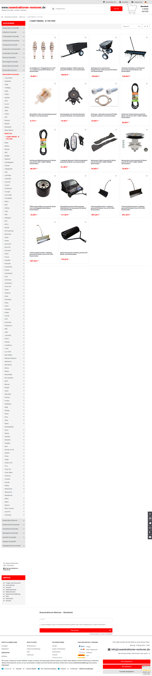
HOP (6, 319)
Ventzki (7, 482)
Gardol (7, 270)
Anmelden (5, 646)
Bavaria (7, 120)
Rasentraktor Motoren (10, 520)
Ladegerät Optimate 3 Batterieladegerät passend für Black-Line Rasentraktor (73, 161)
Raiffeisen (8, 404)
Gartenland (8, 273)
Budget (7, 156)
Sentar (7, 433)
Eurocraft (8, 244)
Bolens (7, 146)
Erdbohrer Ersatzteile (9, 32)
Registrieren (5, 649)
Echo (6, 211)
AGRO (7, 94)
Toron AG (8, 469)
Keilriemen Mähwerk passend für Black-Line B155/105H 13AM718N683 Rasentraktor (43, 162)
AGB (7, 596)
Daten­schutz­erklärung (33, 649)
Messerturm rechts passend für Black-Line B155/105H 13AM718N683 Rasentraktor (134, 162)
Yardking (8, 88)
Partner (7, 397)
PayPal (63, 669)
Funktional (74, 669)
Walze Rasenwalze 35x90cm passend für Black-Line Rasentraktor (74, 253)
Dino (6, 205)
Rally (6, 407)
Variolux (7, 479)
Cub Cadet (8, 195)
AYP (6, 117)
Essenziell (8, 669)
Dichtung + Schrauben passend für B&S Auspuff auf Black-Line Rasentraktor (104, 115)
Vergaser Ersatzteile (9, 541)
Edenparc (8, 218)
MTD (6, 381)
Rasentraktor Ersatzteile (11, 17)
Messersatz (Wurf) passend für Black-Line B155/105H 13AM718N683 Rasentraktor (103, 162)
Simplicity (8, 81)
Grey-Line (8, 286)
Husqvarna (8, 325)
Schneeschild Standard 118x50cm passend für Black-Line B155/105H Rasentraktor (133, 208)
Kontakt (8, 601)
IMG (6, 329)
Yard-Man (8, 515)
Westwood (8, 492)
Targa (7, 459)
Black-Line (22, 17)
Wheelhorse (8, 495)
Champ (7, 165)
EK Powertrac (9, 231)
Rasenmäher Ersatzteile (10, 66)
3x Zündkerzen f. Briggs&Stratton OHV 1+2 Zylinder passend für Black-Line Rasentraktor (42, 69)
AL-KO (7, 104)
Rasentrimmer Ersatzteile (11, 524)
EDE (6, 214)
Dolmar (7, 208)
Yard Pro (7, 512)
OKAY (6, 391)
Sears (6, 430)
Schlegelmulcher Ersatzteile (11, 546)
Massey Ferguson (10, 358)
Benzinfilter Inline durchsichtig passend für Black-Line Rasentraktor (43, 115)
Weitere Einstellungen (86, 669)
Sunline (7, 453)
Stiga (6, 84)
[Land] (145, 2)
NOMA (7, 387)
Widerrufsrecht (10, 592)
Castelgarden (9, 162)
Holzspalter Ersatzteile (10, 45)
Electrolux (8, 234)
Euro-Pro (8, 247)
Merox (7, 368)
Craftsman (8, 188)
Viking (7, 485)
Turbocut (8, 476)
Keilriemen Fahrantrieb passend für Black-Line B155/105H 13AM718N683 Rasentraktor (134, 115)
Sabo (6, 420)
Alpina (7, 107)
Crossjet (7, 192)
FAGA (6, 254)
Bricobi (7, 149)
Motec (7, 371)
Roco (6, 417)
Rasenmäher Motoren (10, 70)
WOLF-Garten (9, 508)
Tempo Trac (8, 463)
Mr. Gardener (9, 378)
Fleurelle (7, 260)
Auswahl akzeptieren (126, 672)
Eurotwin (8, 250)
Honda (7, 316)
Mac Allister (8, 355)
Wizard (7, 505)
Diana (7, 201)
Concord (7, 182)
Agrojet (7, 97)
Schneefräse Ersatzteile (10, 529)
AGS (6, 101)
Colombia (8, 175)
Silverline (7, 440)
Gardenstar (8, 267)
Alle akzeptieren (126, 662)
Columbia (8, 178)
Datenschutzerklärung (13, 594)
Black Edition (9, 130)
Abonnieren (91, 630)
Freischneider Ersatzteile (11, 36)
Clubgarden (8, 169)
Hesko (7, 312)
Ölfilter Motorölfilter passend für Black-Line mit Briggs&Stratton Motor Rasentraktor (43, 208)
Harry (6, 303)
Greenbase (8, 283)
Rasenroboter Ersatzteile (11, 28)
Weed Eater (8, 489)
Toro (6, 466)
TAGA (6, 456)
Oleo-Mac (8, 394)
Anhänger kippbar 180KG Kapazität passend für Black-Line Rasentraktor (72, 68)
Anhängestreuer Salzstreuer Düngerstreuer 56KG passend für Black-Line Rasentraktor (104, 69)
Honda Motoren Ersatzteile (11, 49)
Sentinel (7, 436)
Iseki (6, 332)
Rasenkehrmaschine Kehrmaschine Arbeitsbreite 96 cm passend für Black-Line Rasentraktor (73, 208)
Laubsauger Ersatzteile (10, 53)
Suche (116, 8)
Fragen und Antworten (13, 583)
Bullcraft (7, 159)
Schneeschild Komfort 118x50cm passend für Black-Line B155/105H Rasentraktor (102, 208)
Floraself (7, 263)
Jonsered (8, 335)
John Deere (8, 78)
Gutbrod (7, 293)
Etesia (7, 241)
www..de (23, 8)
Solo (6, 446)
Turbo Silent (8, 472)
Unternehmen (10, 585)
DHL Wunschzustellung (48, 669)
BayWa (7, 123)
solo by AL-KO (9, 449)
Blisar (6, 143)
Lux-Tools (8, 352)
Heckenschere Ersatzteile (11, 40)
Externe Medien (31, 669)
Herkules (7, 309)
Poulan (7, 401)
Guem (7, 289)
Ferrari (7, 257)
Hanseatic (8, 299)
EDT (6, 221)
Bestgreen (8, 127)
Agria (6, 91)
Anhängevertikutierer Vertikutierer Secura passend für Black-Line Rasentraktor (133, 69)
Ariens (7, 114)
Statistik (18, 669)
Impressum (9, 598)
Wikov (7, 502)
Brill (6, 152)
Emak (6, 237)
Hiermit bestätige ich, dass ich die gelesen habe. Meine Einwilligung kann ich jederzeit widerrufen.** (73, 624)
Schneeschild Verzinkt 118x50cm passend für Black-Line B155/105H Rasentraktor (41, 254)
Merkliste (4, 656)
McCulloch (8, 365)
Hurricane (8, 322)
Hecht (7, 306)
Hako (6, 296)
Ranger (7, 410)
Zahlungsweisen (11, 589)
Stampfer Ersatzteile (9, 537)
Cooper (7, 185)
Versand (8, 587)
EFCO (6, 224)
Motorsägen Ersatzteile (10, 62)
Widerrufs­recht (31, 646)
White (6, 498)
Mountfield (8, 374)
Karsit (7, 338)
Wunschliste (55, 37)
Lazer (6, 348)
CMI (6, 172)
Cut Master (8, 198)
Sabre (7, 423)
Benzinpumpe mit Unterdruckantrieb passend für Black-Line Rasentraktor (72, 115)
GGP (6, 276)
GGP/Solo (8, 280)
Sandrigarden (9, 427)
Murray (7, 384)
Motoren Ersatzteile (9, 57)
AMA (6, 110)
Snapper (7, 443)
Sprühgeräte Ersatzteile (10, 533)
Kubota (7, 342)
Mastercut (8, 361)
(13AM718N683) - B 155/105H (12, 138)
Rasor (7, 414)
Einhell (7, 227)
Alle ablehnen (126, 667)
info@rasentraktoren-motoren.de (10, 569)
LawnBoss (8, 345)
